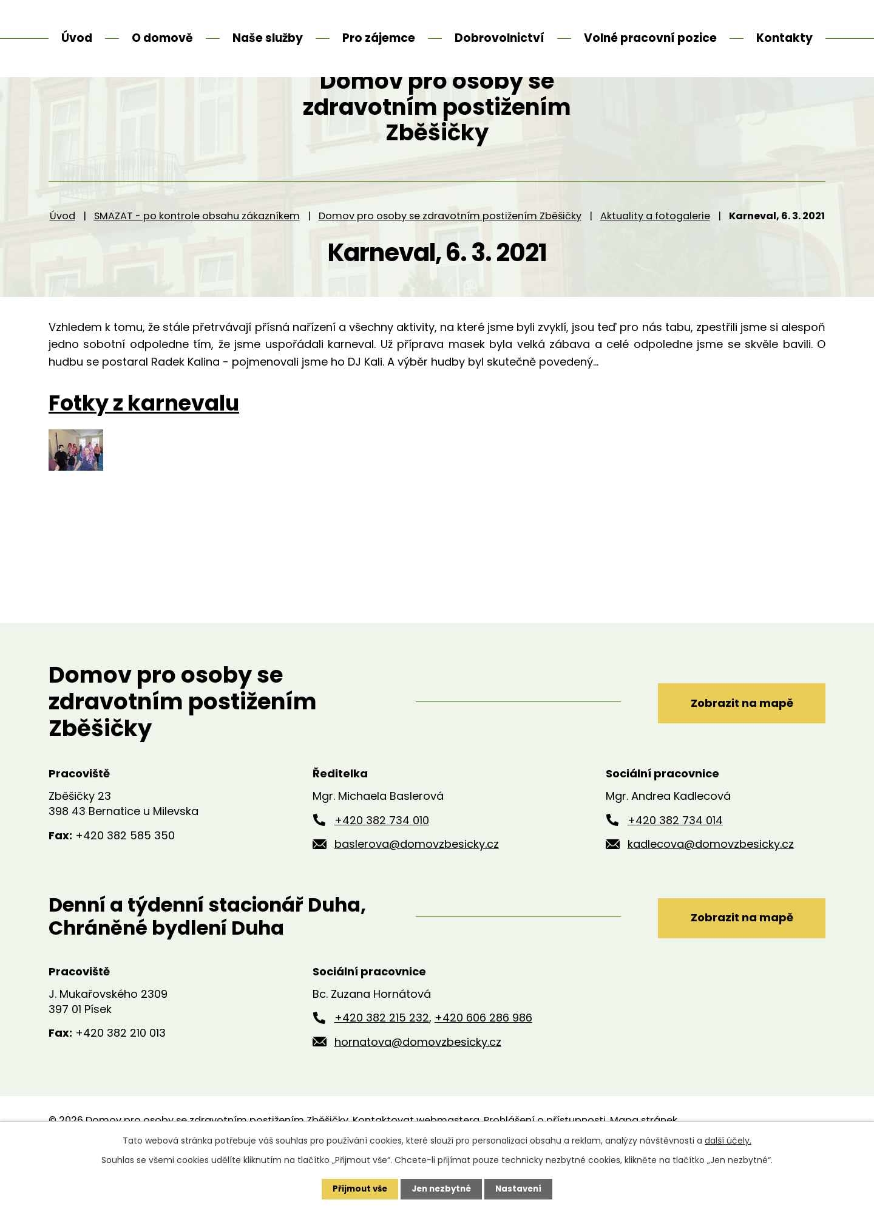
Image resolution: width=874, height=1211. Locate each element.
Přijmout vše (356, 1188)
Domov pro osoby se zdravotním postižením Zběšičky (450, 261)
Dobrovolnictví (499, 38)
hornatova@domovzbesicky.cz (417, 1087)
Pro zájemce (378, 38)
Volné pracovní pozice (650, 38)
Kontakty (784, 38)
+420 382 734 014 (675, 865)
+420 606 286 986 (483, 1063)
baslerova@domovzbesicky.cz (416, 889)
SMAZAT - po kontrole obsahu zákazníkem (197, 261)
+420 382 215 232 (381, 1063)
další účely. (728, 1140)
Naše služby (267, 38)
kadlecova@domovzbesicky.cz (711, 889)
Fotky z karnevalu (144, 448)
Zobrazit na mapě (733, 746)
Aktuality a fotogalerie (655, 261)
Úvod (62, 261)
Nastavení (522, 1188)
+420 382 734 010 (381, 865)
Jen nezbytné (441, 1188)
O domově (162, 38)
